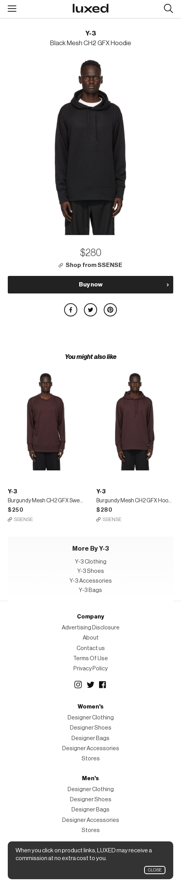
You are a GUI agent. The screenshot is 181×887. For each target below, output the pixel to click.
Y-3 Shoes (90, 571)
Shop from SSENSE (94, 265)
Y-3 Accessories (91, 581)
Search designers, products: (168, 9)
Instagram (78, 685)
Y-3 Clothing (90, 562)
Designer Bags (90, 738)
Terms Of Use (90, 658)
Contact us (91, 648)
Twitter (90, 685)
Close (155, 870)
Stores (91, 759)
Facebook (103, 685)
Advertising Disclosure (91, 628)
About (91, 638)
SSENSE (23, 519)
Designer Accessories (90, 748)
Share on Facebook (70, 309)
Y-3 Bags (90, 590)
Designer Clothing (91, 718)
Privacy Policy (90, 668)
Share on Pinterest (110, 309)
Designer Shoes (90, 728)
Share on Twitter (90, 309)
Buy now (91, 284)
